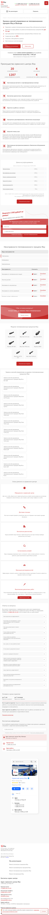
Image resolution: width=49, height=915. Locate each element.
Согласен (44, 911)
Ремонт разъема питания (8, 189)
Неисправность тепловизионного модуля (12, 274)
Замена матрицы (6, 168)
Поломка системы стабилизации (10, 296)
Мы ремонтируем (12, 11)
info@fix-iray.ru (5, 862)
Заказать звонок (24, 315)
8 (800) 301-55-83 (6, 858)
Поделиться (2, 891)
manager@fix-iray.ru (6, 866)
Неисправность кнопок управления (10, 291)
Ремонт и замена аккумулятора (9, 177)
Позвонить (36, 11)
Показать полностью (7, 681)
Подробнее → (43, 274)
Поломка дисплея (6, 279)
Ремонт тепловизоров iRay (16, 840)
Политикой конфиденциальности (37, 698)
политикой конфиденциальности (30, 234)
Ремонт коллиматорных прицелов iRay (19, 833)
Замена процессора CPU (8, 185)
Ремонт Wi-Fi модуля (7, 181)
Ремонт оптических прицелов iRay (18, 830)
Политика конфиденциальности (24, 903)
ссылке (7, 823)
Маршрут (16, 755)
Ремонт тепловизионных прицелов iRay (20, 837)
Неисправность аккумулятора (9, 285)
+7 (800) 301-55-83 (21, 3)
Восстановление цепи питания (9, 173)
